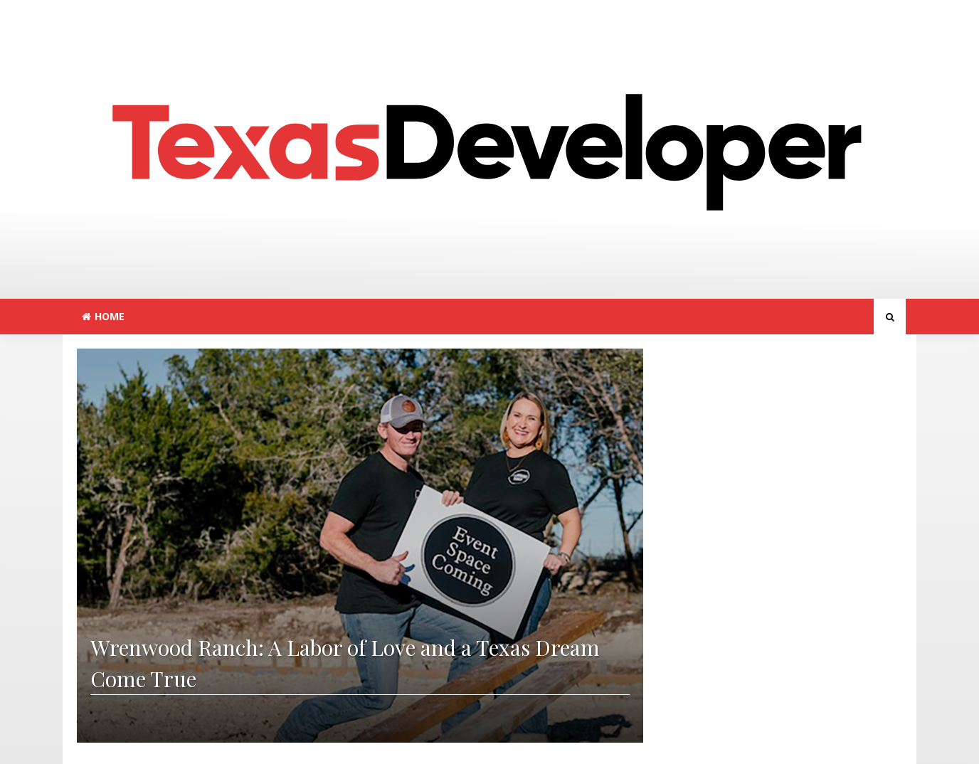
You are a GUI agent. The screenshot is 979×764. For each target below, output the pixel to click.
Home (103, 316)
